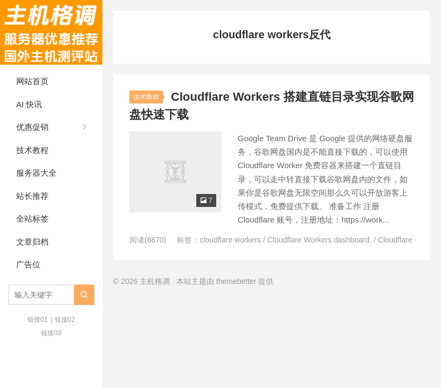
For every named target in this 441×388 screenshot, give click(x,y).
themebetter (236, 281)
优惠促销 (32, 126)
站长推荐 (32, 195)
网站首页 (32, 81)
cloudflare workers (230, 239)
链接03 (51, 333)
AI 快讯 (29, 104)
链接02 (65, 319)
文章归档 (32, 241)
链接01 (37, 319)
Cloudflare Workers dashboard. (319, 239)
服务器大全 (36, 172)
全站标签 (32, 218)
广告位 (28, 264)
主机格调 (51, 32)
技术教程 (32, 150)
